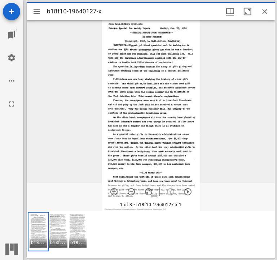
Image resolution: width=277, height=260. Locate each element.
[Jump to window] (11, 34)
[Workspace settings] (11, 57)
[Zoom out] (131, 191)
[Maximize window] (247, 11)
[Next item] (188, 191)
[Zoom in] (114, 191)
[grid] (151, 234)
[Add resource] (11, 11)
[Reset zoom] (148, 191)
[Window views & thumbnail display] (230, 11)
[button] (38, 232)
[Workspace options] (11, 81)
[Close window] (264, 11)
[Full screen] (11, 104)
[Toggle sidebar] (36, 11)
